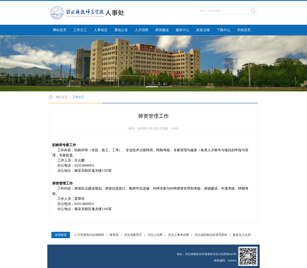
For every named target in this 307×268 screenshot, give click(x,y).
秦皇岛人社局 (242, 234)
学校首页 (244, 30)
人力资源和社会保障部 (89, 234)
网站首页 (60, 30)
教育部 (114, 234)
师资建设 (162, 30)
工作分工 (80, 30)
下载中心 (223, 30)
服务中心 (182, 30)
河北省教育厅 (133, 234)
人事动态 (100, 30)
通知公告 (121, 30)
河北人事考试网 (178, 234)
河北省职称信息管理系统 (210, 234)
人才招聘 (141, 30)
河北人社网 (155, 234)
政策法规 (203, 30)
